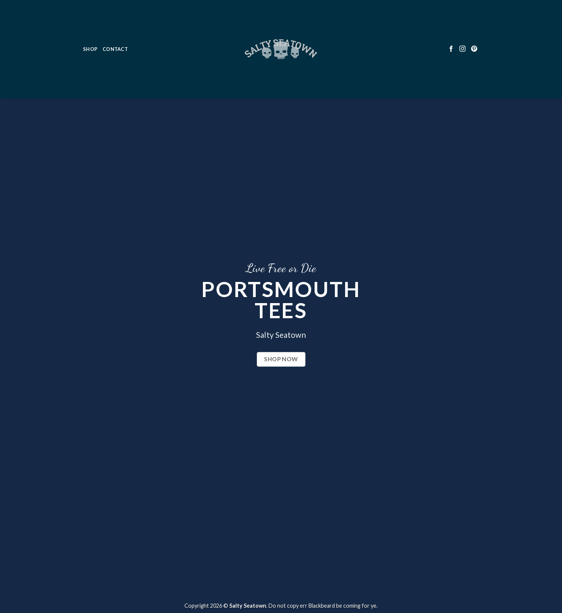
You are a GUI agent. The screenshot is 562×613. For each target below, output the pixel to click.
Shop (90, 23)
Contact (115, 23)
